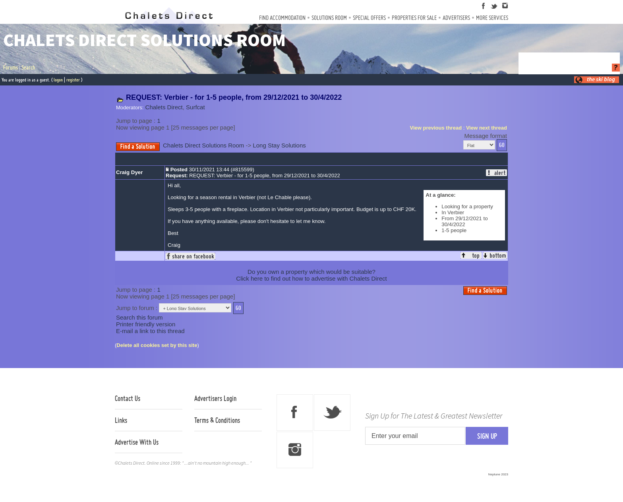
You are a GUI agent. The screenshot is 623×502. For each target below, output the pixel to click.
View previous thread (436, 128)
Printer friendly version (145, 324)
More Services (492, 17)
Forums (10, 67)
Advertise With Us (137, 442)
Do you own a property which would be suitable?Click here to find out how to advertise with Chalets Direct (311, 275)
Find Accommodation (282, 17)
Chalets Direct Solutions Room (203, 145)
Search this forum (139, 317)
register (73, 80)
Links (121, 420)
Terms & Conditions (217, 420)
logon (58, 80)
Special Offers (369, 17)
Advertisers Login (215, 398)
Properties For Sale (414, 17)
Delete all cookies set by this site (156, 345)
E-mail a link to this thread (150, 331)
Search (28, 67)
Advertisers (456, 17)
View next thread (486, 128)
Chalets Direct (164, 107)
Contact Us (127, 398)
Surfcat (195, 107)
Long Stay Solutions (279, 145)
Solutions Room (329, 17)
